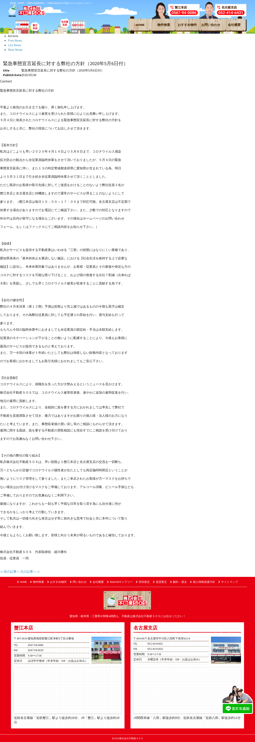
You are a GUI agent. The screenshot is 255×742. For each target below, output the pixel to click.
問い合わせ (78, 582)
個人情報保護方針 (202, 582)
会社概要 (234, 25)
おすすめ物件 (187, 25)
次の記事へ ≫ (30, 571)
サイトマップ (228, 582)
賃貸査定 (160, 582)
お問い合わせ (210, 25)
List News (14, 45)
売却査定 (143, 582)
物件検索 (163, 25)
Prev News (15, 40)
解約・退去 (178, 582)
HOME (140, 25)
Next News (15, 50)
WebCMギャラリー (120, 582)
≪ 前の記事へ (10, 571)
